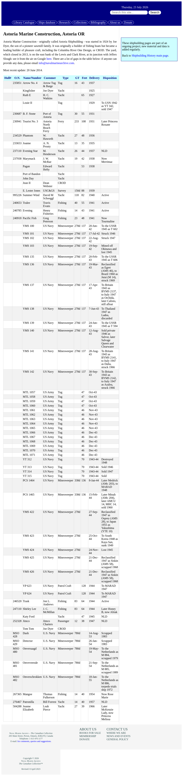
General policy (117, 739)
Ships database (46, 22)
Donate (128, 22)
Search (154, 12)
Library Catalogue (24, 22)
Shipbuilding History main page (150, 55)
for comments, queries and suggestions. (34, 741)
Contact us (117, 729)
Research (64, 22)
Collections (80, 22)
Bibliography (98, 22)
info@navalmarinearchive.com (56, 63)
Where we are (116, 732)
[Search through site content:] (129, 12)
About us (115, 22)
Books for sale (90, 732)
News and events (118, 736)
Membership (87, 736)
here (48, 58)
